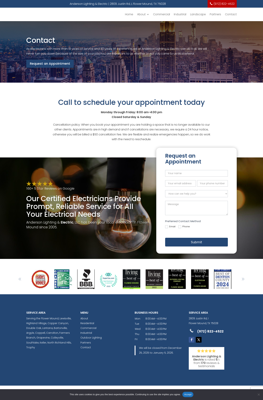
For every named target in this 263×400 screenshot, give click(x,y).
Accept (187, 394)
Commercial (161, 14)
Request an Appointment (50, 63)
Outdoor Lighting (91, 337)
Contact (231, 14)
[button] (243, 279)
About (141, 14)
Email (170, 226)
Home (129, 14)
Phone (184, 226)
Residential (87, 323)
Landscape (198, 14)
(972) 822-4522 (224, 4)
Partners (215, 14)
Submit (196, 242)
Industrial (180, 14)
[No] (258, 394)
